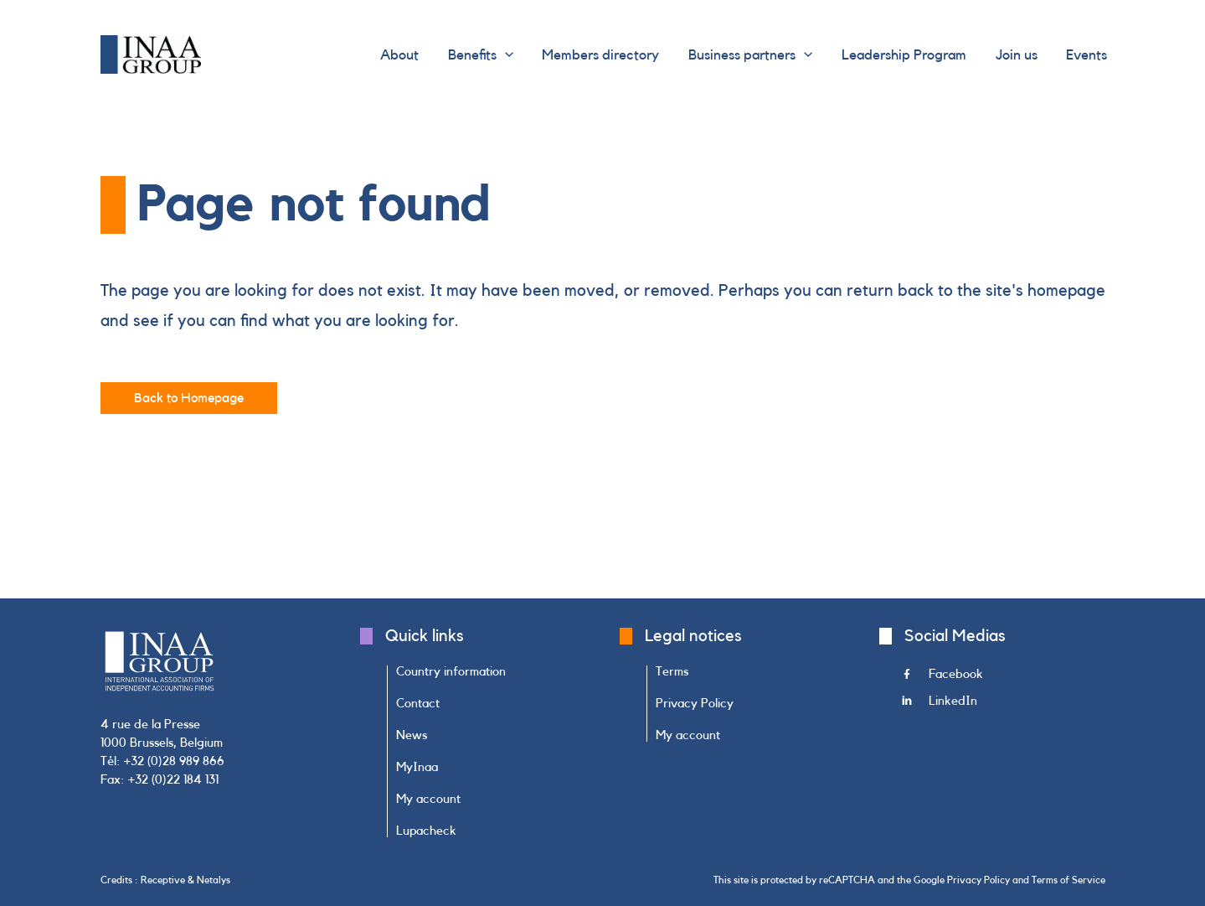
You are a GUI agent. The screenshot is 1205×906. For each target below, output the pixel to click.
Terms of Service (1068, 880)
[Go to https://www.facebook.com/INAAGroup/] (1003, 678)
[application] (553, 55)
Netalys (213, 880)
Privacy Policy (978, 880)
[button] (529, 55)
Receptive (163, 880)
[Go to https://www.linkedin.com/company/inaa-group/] (1003, 705)
